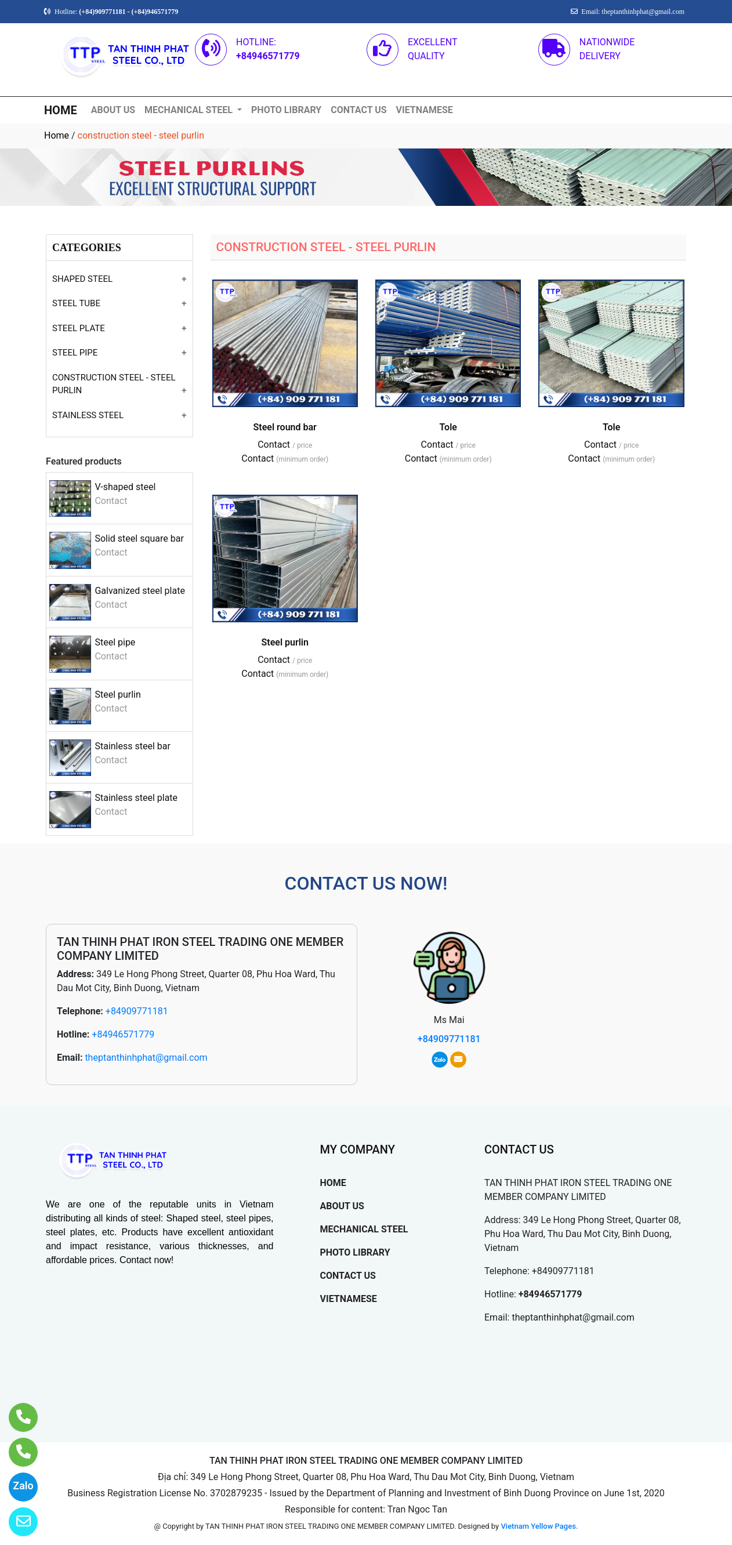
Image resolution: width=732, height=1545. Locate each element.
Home (56, 135)
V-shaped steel (125, 486)
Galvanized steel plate (139, 590)
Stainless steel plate (136, 797)
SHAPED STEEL (82, 279)
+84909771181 (137, 1011)
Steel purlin (117, 694)
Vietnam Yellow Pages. (539, 1526)
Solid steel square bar (139, 538)
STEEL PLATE (78, 328)
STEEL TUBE (76, 303)
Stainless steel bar (132, 746)
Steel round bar (285, 427)
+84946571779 (123, 1034)
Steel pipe (115, 642)
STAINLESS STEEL (88, 415)
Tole (447, 427)
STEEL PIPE (74, 352)
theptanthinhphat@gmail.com (146, 1057)
